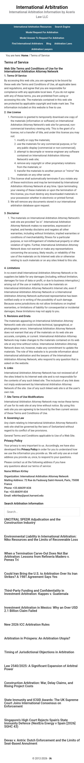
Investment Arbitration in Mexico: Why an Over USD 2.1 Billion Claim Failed (41, 609)
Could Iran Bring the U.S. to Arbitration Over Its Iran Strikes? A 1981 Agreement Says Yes (40, 575)
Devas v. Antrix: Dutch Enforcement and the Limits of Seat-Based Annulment (42, 741)
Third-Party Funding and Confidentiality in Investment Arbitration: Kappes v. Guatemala (36, 592)
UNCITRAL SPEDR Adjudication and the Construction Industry (32, 521)
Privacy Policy (29, 449)
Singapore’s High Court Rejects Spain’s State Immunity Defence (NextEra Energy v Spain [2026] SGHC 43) (40, 723)
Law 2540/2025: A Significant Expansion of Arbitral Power (41, 667)
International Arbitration (42, 7)
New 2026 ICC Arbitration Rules (27, 624)
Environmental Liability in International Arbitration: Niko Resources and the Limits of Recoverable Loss (41, 538)
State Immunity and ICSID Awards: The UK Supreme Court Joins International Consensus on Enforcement (41, 703)
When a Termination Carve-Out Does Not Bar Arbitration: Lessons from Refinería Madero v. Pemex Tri (36, 556)
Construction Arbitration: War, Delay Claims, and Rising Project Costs (38, 684)
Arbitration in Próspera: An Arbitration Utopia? (37, 638)
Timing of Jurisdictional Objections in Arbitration (39, 652)
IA (50, 758)
